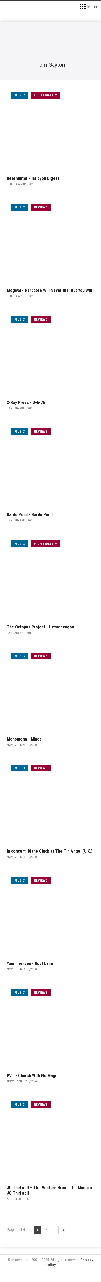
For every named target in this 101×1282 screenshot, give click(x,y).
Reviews (41, 207)
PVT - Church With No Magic (32, 1075)
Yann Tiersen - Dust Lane (30, 963)
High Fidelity (45, 95)
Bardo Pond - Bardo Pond (30, 514)
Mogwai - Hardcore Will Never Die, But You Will (49, 290)
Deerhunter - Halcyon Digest (33, 178)
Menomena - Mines (24, 739)
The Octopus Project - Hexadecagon (40, 626)
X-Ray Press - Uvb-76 (26, 402)
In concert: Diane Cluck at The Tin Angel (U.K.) (49, 851)
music (20, 95)
